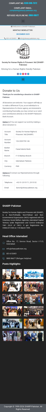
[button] (23, 21)
